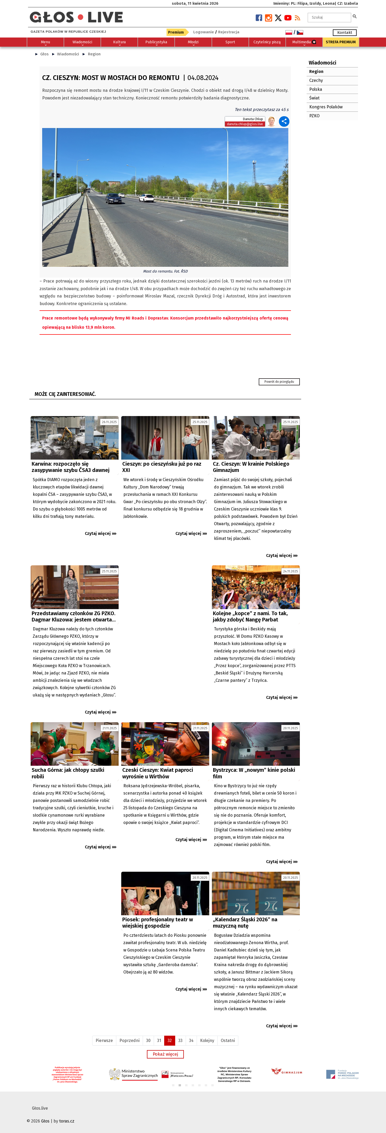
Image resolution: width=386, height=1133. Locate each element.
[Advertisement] (165, 613)
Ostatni (228, 1040)
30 (148, 1040)
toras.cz (66, 1121)
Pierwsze (104, 1040)
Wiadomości (68, 54)
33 (180, 1040)
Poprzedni (129, 1040)
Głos (44, 54)
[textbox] (329, 17)
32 (170, 1040)
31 (159, 1040)
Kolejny (207, 1040)
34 (191, 1040)
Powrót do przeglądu (279, 382)
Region (94, 54)
